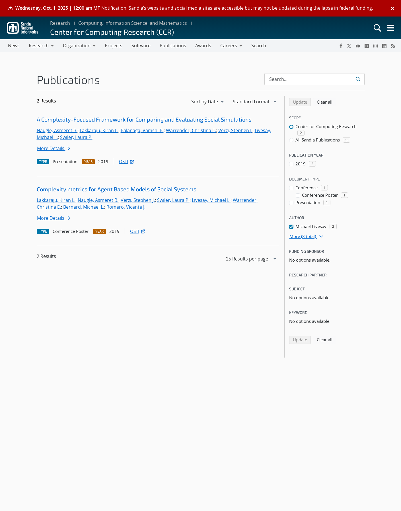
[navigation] (208, 101)
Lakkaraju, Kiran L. (99, 130)
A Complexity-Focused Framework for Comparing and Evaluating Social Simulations (144, 119)
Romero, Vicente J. (125, 207)
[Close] (392, 8)
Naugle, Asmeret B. (57, 130)
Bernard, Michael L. (83, 207)
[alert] (200, 8)
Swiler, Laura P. (76, 137)
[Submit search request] (358, 79)
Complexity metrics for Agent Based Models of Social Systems (116, 189)
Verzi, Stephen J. (235, 130)
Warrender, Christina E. (191, 130)
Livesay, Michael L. (211, 200)
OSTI (127, 161)
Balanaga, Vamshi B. (142, 130)
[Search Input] (314, 79)
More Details (53, 148)
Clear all (326, 101)
